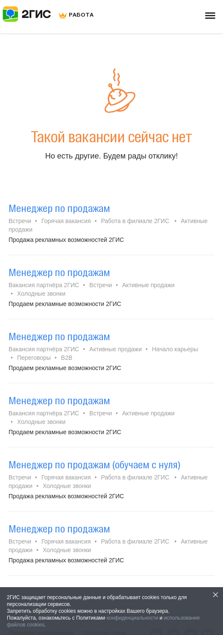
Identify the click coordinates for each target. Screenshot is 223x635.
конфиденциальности (132, 618)
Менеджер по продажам (59, 208)
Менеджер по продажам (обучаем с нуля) (94, 464)
